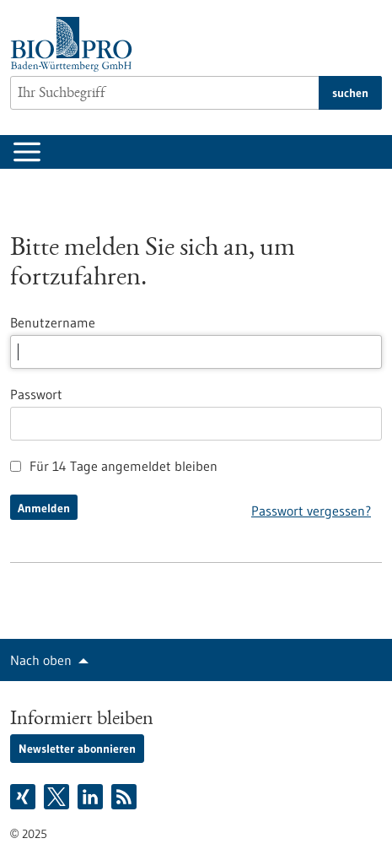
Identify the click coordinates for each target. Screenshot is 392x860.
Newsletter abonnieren (77, 748)
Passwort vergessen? (311, 510)
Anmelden (44, 508)
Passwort (36, 394)
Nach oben (41, 660)
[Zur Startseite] (75, 44)
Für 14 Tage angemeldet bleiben (113, 465)
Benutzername (52, 322)
